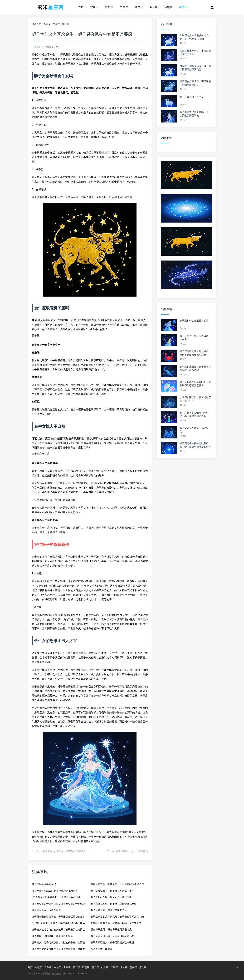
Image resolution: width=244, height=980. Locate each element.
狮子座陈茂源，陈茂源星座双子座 (109, 910)
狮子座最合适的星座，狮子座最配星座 (52, 936)
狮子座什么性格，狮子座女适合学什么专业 (114, 903)
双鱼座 (109, 7)
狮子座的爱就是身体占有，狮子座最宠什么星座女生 (58, 950)
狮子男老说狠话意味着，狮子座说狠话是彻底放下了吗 (58, 917)
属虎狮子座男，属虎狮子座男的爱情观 (111, 929)
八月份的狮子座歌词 (101, 949)
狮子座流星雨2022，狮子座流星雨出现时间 (55, 890)
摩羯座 (142, 967)
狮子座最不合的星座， (192, 96)
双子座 (154, 7)
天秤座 (114, 967)
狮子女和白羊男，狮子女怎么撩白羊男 (111, 897)
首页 (81, 7)
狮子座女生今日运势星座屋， (47, 910)
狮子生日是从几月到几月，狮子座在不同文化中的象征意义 (117, 917)
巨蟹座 (168, 7)
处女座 (104, 967)
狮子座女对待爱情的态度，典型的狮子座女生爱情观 (58, 943)
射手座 (133, 967)
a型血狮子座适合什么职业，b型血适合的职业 (56, 897)
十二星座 (55, 24)
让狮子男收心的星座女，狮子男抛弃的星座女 (63, 851)
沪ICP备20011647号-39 (75, 973)
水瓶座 (94, 7)
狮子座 (183, 7)
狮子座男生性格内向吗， (45, 884)
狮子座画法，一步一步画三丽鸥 (132, 851)
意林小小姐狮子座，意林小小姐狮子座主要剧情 (116, 923)
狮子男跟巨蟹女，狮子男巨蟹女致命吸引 (112, 942)
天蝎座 (123, 967)
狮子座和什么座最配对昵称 (194, 320)
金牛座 (139, 7)
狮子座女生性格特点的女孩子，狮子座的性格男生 (58, 929)
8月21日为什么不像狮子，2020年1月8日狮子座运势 (58, 924)
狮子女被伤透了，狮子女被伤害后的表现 (112, 890)
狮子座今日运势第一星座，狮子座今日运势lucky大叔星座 (59, 904)
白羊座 (124, 7)
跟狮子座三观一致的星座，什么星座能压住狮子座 (117, 884)
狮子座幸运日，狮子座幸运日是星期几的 (112, 936)
